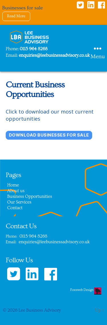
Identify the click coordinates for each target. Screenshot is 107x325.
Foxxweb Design (82, 290)
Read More (16, 16)
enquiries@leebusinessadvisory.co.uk (54, 55)
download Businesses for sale (49, 135)
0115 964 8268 (34, 48)
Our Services (19, 202)
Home (13, 185)
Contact (15, 207)
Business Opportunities (29, 196)
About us (16, 190)
